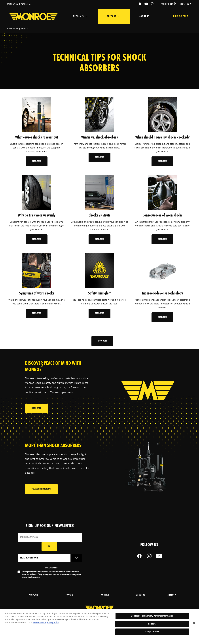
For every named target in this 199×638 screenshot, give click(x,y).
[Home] (33, 16)
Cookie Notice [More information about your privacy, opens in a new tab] (39, 622)
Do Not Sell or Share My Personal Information (152, 615)
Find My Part (176, 16)
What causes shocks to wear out (36, 137)
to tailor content (51, 568)
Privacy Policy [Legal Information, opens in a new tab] (53, 622)
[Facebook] (140, 4)
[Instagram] (152, 4)
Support (106, 16)
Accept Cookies (152, 631)
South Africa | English (17, 4)
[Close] (194, 623)
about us (140, 595)
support (70, 595)
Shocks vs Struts (99, 215)
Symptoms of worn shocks (36, 293)
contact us (184, 4)
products (33, 595)
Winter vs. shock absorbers (99, 137)
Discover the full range (41, 490)
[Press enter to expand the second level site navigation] (84, 16)
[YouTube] (146, 4)
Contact (105, 595)
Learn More (36, 410)
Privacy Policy (37, 574)
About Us (136, 16)
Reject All (152, 623)
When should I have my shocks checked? (162, 137)
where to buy (167, 4)
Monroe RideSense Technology (162, 293)
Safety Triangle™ (99, 293)
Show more (102, 341)
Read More (36, 161)
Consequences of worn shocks (162, 215)
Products (76, 16)
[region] (99, 623)
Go (49, 546)
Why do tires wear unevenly (36, 215)
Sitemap (171, 595)
